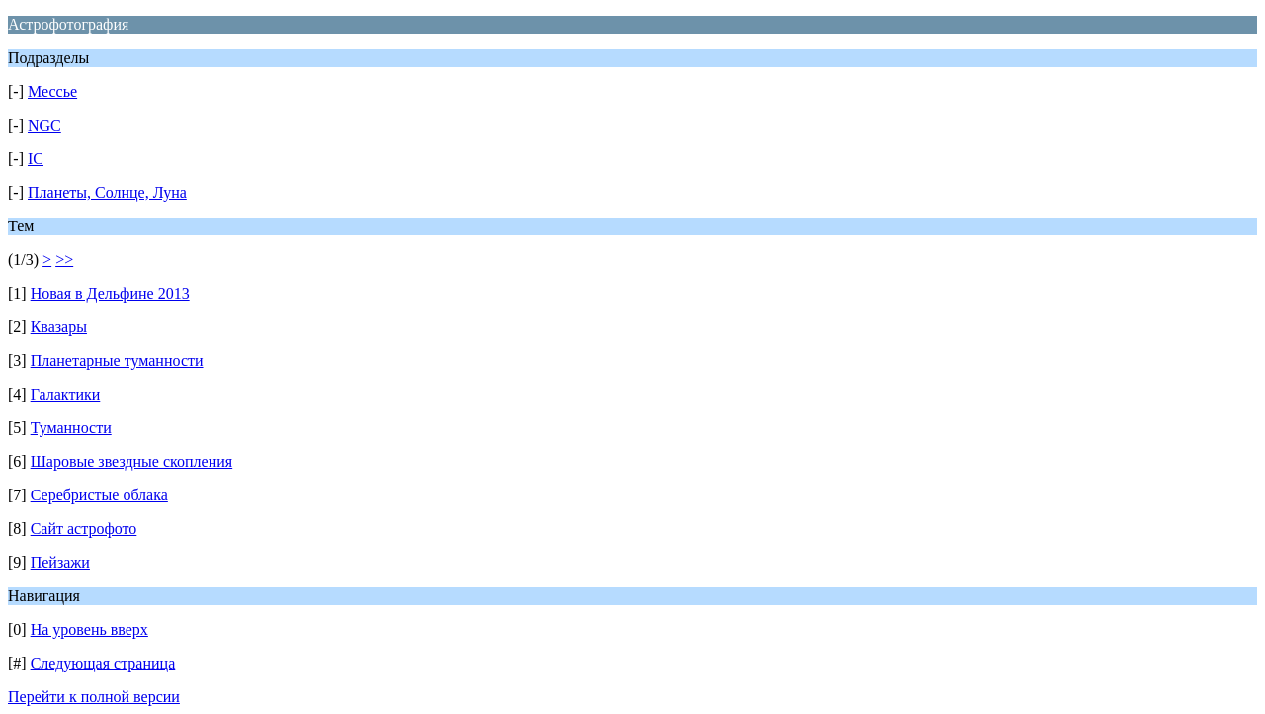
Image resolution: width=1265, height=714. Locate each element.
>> (64, 259)
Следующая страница (103, 663)
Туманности (71, 427)
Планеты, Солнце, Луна (107, 192)
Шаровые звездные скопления (132, 461)
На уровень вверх (89, 629)
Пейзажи (60, 562)
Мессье (52, 91)
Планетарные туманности (117, 360)
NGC (44, 125)
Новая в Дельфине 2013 (110, 293)
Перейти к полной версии (94, 696)
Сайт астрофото (84, 528)
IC (35, 158)
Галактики (66, 394)
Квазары (59, 326)
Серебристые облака (99, 495)
